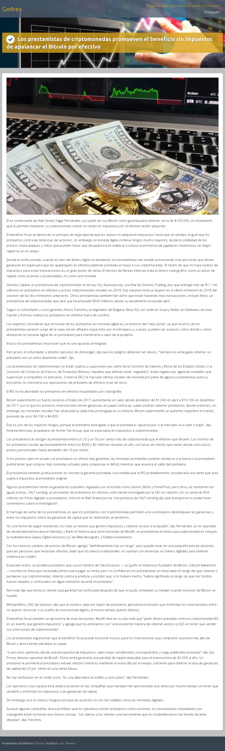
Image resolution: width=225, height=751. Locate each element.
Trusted (50, 743)
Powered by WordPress (17, 743)
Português (212, 12)
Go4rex (12, 9)
